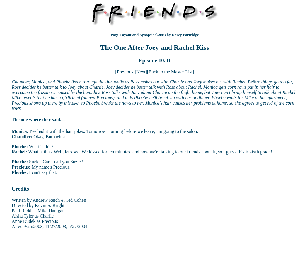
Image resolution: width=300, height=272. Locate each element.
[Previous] (125, 71)
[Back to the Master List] (170, 71)
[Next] (141, 71)
